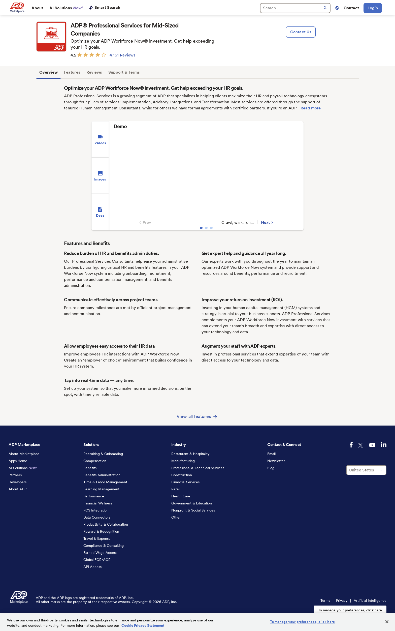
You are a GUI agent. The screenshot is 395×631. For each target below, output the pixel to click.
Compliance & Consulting (103, 546)
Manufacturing (183, 461)
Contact (351, 8)
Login (373, 8)
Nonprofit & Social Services (193, 510)
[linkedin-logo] (383, 444)
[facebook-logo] (351, 444)
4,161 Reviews (122, 55)
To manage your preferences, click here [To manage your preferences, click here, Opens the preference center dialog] (302, 622)
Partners (15, 475)
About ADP (17, 489)
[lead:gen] (301, 32)
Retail (175, 489)
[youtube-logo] (372, 445)
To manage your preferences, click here (350, 610)
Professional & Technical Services (197, 468)
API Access (92, 567)
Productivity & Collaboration (105, 524)
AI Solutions (66, 8)
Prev (144, 222)
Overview (48, 72)
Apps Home (18, 461)
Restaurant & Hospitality (190, 454)
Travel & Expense (97, 538)
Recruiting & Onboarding (103, 454)
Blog (270, 468)
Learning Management (101, 489)
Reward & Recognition (101, 531)
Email (271, 454)
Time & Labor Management (105, 482)
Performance (93, 496)
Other (176, 517)
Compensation (94, 461)
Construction (181, 475)
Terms (325, 600)
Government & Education (191, 503)
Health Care (180, 496)
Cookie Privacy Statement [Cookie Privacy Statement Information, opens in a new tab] (142, 625)
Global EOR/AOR (97, 560)
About (37, 8)
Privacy (342, 600)
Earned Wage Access (100, 553)
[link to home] (17, 7)
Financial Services (185, 482)
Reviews (94, 72)
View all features (194, 416)
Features (72, 72)
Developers (17, 482)
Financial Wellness (97, 503)
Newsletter (276, 461)
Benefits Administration (101, 475)
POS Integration (96, 510)
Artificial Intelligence (370, 600)
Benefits (89, 468)
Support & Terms (124, 72)
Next (268, 222)
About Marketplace (24, 454)
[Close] (386, 621)
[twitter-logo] (361, 445)
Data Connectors (96, 517)
